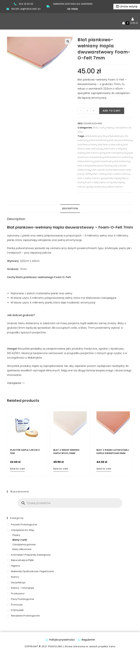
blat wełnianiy (122, 161)
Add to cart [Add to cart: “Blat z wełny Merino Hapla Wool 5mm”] (60, 468)
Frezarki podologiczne (24, 524)
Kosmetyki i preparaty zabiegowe (31, 554)
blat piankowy (86, 161)
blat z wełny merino (118, 174)
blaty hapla (113, 178)
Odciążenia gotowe (24, 544)
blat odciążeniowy (116, 153)
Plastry (16, 535)
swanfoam (99, 186)
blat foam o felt (112, 148)
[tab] (70, 209)
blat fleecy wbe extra (110, 144)
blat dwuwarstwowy (120, 140)
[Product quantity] (87, 111)
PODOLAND (17, 610)
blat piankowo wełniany (118, 157)
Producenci (17, 593)
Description (70, 208)
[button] (70, 21)
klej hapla (118, 182)
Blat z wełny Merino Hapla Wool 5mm (66, 451)
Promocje (16, 604)
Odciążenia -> (16, 383)
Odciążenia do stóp (22, 530)
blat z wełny (99, 174)
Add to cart (112, 110)
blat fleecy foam (87, 144)
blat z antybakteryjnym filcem (95, 165)
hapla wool (105, 182)
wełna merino (115, 186)
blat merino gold (95, 153)
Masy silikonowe (21, 549)
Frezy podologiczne (22, 599)
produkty (36, 348)
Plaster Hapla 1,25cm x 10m (25, 451)
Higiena (15, 565)
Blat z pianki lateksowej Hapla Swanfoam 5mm (112, 451)
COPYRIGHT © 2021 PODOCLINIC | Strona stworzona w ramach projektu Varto (70, 646)
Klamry (15, 577)
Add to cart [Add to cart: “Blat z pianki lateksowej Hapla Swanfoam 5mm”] (103, 468)
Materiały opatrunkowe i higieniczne (32, 571)
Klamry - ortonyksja (22, 588)
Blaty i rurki (99, 127)
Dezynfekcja (18, 582)
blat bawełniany (98, 140)
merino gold (85, 186)
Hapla (109, 127)
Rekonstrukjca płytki (22, 560)
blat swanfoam (104, 161)
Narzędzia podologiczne (25, 615)
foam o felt (91, 182)
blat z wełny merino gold (92, 178)
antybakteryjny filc (95, 136)
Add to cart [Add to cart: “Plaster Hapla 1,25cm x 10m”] (17, 468)
